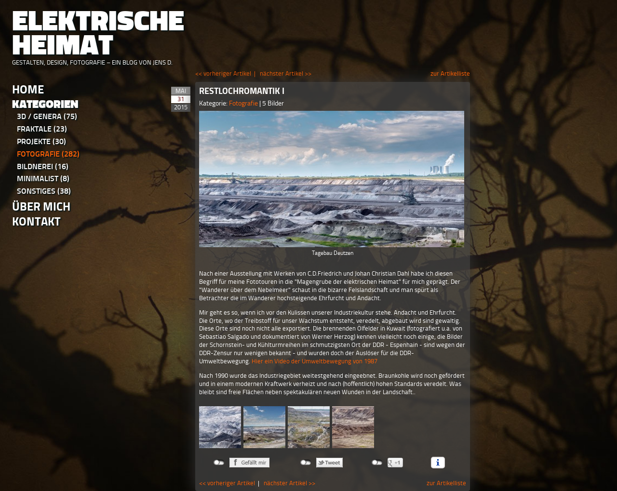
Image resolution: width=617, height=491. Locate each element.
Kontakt (36, 221)
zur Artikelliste (450, 73)
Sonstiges (44, 191)
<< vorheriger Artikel (223, 73)
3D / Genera (47, 116)
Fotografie (48, 154)
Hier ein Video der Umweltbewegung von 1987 (314, 361)
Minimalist (43, 178)
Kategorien (45, 104)
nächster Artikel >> (285, 73)
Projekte (41, 141)
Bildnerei (42, 166)
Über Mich (41, 206)
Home (28, 89)
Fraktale (42, 128)
